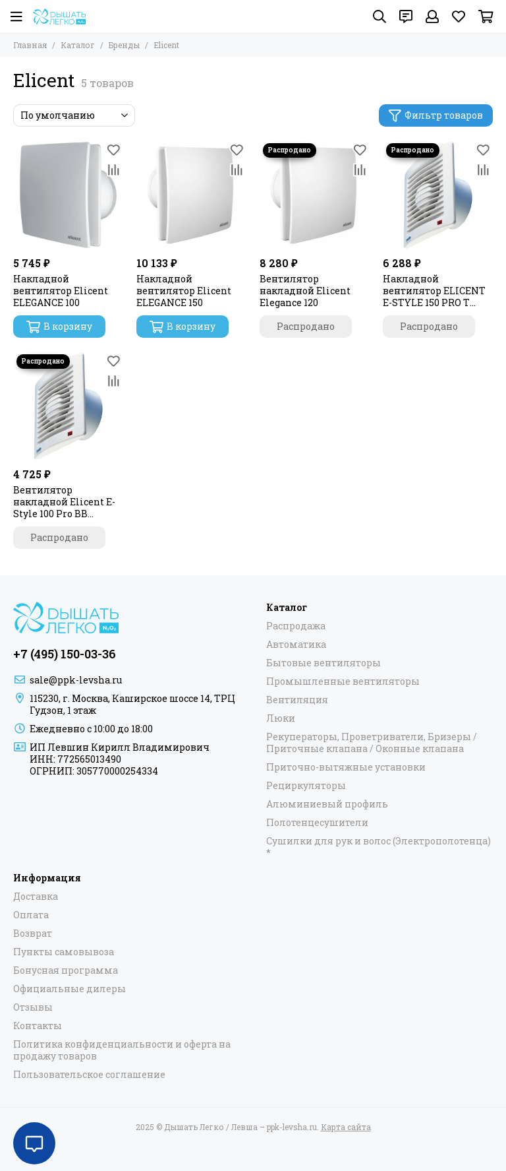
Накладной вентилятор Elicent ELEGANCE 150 (183, 291)
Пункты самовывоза (63, 952)
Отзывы (33, 1007)
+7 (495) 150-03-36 (64, 654)
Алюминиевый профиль (327, 804)
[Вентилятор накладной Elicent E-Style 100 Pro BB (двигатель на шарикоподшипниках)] (68, 406)
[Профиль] (432, 16)
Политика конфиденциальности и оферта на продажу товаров (122, 1050)
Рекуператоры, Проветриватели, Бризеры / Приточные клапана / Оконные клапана (371, 743)
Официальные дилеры (69, 989)
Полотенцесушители (317, 823)
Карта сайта (346, 1127)
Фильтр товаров (436, 115)
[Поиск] (379, 16)
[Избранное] (458, 16)
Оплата (31, 915)
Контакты (37, 1026)
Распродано (306, 326)
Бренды (124, 45)
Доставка (35, 896)
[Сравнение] (113, 169)
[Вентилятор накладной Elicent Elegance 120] (315, 195)
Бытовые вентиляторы (323, 663)
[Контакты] (406, 16)
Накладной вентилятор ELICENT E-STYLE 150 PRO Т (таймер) (434, 291)
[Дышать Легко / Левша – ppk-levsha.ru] (59, 16)
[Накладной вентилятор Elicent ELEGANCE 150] (191, 195)
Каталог (78, 45)
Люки (280, 718)
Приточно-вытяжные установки (346, 767)
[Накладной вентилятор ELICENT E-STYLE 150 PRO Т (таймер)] (438, 195)
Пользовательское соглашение (89, 1075)
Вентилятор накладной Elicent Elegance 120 (305, 291)
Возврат (32, 933)
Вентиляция (297, 700)
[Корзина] (486, 16)
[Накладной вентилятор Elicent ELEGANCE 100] (68, 195)
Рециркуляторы (306, 786)
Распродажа (295, 626)
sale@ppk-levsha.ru (76, 680)
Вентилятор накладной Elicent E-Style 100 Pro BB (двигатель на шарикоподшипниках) (68, 502)
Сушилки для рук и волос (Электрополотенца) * (378, 847)
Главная (30, 45)
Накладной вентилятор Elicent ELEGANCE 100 (60, 291)
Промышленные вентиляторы (343, 681)
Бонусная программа (65, 970)
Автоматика (296, 644)
